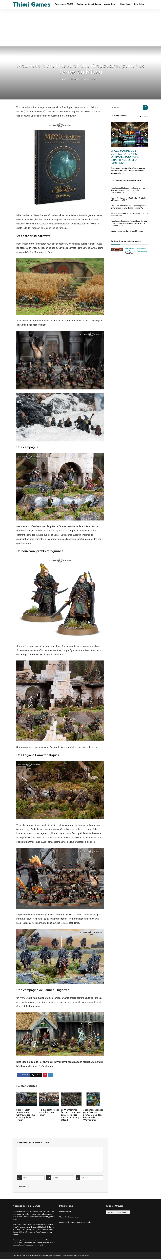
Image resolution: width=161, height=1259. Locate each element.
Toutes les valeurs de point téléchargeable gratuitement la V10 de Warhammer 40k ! (128, 207)
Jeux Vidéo (139, 4)
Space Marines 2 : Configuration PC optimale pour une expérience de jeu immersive (125, 157)
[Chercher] (145, 107)
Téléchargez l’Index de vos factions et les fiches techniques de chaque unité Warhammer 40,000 (128, 190)
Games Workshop (78, 79)
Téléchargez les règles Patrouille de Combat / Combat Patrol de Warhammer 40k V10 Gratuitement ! (129, 223)
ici (97, 747)
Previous (113, 134)
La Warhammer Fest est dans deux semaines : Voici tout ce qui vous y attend (71, 1114)
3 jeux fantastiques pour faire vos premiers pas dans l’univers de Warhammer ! (93, 1114)
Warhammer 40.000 (64, 4)
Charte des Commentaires (69, 1217)
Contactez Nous (65, 1212)
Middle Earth (92, 79)
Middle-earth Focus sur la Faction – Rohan (49, 1112)
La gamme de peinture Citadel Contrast (127, 231)
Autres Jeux (109, 4)
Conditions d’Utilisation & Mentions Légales (75, 1222)
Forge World (129, 253)
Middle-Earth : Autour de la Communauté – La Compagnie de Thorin (25, 1114)
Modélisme (125, 4)
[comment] (60, 1159)
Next (145, 134)
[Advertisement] (80, 27)
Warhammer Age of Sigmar (88, 4)
